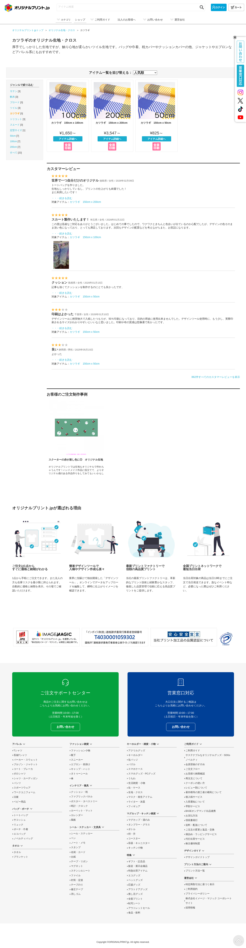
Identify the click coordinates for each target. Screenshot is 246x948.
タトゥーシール (79, 773)
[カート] (236, 7)
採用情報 (190, 907)
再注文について (194, 778)
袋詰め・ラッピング (201, 834)
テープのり (77, 884)
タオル (17, 852)
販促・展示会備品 (137, 866)
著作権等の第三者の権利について (204, 792)
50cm (13, 136)
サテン (13, 91)
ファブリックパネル (82, 796)
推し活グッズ (135, 894)
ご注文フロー (193, 769)
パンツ (17, 783)
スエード (15, 124)
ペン (73, 838)
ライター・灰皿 (136, 801)
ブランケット (21, 857)
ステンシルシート (80, 870)
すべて (13, 152)
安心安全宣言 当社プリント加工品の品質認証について (183, 637)
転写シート (134, 903)
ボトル (131, 829)
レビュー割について (196, 787)
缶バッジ (133, 760)
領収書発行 (192, 820)
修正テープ (77, 889)
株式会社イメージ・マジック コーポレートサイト (209, 900)
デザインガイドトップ (198, 857)
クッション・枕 (79, 792)
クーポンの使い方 (195, 783)
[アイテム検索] (127, 6)
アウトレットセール (139, 908)
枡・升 (131, 834)
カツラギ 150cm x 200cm (112, 116)
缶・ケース (134, 787)
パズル (131, 764)
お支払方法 (192, 815)
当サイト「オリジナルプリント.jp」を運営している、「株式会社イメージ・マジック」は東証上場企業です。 (46, 637)
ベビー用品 (20, 801)
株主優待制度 (193, 843)
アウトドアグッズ (137, 889)
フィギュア (134, 806)
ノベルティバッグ (23, 838)
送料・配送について (196, 825)
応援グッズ (134, 884)
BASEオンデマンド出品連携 (201, 811)
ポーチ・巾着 (21, 829)
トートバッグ (21, 815)
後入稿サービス (194, 797)
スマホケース (135, 769)
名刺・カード (78, 852)
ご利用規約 (192, 889)
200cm (13, 147)
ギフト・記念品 (136, 861)
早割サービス (193, 806)
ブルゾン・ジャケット (26, 764)
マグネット (77, 866)
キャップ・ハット (80, 769)
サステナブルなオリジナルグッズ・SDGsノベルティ (208, 757)
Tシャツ (18, 750)
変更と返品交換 (200, 829)
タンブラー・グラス (139, 824)
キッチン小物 (135, 848)
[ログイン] (219, 7)
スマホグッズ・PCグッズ (142, 773)
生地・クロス (135, 792)
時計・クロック (79, 806)
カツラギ (15, 113)
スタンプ (76, 847)
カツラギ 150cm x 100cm (68, 116)
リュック (18, 824)
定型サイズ (16, 130)
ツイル (13, 108)
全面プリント (135, 899)
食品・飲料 (134, 912)
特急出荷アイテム (137, 870)
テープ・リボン (79, 861)
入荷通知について (195, 801)
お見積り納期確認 (195, 773)
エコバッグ (20, 834)
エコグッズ (134, 875)
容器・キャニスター (139, 843)
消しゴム (76, 894)
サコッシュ (20, 820)
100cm (13, 141)
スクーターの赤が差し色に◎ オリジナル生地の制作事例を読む (76, 437)
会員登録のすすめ (195, 764)
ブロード (15, 102)
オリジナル (62, 30)
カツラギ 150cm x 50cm (156, 116)
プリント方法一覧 (195, 870)
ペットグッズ (135, 880)
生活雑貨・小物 (136, 783)
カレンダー (77, 815)
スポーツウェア (22, 787)
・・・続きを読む (62, 198)
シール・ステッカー (82, 833)
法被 (16, 797)
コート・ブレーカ (23, 769)
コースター (134, 838)
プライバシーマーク (226, 639)
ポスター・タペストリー (84, 801)
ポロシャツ (20, 773)
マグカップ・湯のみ (139, 820)
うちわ (131, 778)
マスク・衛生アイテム (140, 797)
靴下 (73, 755)
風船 (73, 820)
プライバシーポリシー (198, 893)
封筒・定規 (77, 880)
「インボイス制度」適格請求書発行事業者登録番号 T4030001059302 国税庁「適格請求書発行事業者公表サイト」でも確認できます (115, 637)
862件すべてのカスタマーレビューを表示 (215, 376)
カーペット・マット (82, 810)
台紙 (73, 857)
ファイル (76, 875)
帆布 (12, 97)
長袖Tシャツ (20, 755)
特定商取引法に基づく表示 (200, 884)
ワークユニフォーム (24, 792)
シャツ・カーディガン (26, 778)
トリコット (16, 119)
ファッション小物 (80, 750)
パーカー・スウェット (26, 760)
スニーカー (77, 760)
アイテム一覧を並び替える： (110, 73)
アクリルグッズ (136, 750)
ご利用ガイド (193, 750)
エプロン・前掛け (80, 764)
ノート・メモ (78, 843)
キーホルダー (135, 755)
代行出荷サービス (195, 839)
